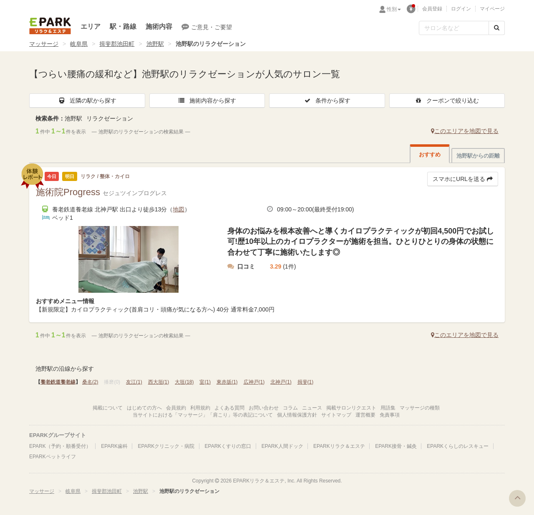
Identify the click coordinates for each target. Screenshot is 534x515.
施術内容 (159, 26)
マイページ (492, 9)
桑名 (90, 382)
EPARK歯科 (114, 446)
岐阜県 (79, 43)
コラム (290, 408)
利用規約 (200, 408)
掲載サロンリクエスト (351, 408)
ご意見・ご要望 (206, 27)
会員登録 (432, 9)
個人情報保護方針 (297, 415)
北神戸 (281, 382)
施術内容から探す (207, 100)
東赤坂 (227, 382)
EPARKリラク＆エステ (50, 26)
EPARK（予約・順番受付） (60, 446)
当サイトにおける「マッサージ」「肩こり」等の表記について (203, 415)
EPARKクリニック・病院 (166, 446)
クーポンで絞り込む (447, 100)
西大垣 (158, 382)
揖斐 (305, 382)
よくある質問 (229, 408)
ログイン (461, 9)
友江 (134, 382)
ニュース (312, 408)
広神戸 (254, 382)
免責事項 (390, 415)
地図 (178, 209)
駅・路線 (123, 26)
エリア (91, 26)
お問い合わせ (264, 408)
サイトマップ (336, 415)
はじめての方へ (144, 408)
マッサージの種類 (420, 408)
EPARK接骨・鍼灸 (396, 446)
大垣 (184, 382)
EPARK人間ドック (282, 446)
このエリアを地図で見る (465, 131)
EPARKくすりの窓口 (228, 446)
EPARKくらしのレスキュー (458, 446)
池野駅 (155, 43)
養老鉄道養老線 (58, 382)
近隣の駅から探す (87, 100)
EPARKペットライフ (52, 457)
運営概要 (365, 415)
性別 (394, 9)
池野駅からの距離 (478, 156)
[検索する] (496, 28)
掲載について (108, 408)
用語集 (387, 408)
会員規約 (176, 408)
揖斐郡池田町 (116, 43)
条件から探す (327, 100)
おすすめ (430, 154)
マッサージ (43, 43)
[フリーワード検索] (454, 28)
